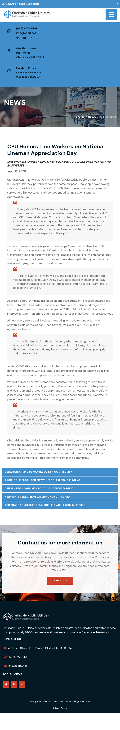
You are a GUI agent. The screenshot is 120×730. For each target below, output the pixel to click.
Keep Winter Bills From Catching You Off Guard (37, 496)
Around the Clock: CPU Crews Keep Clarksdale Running (42, 480)
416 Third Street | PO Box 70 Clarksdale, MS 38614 (40, 648)
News (92, 117)
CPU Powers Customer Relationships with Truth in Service (45, 505)
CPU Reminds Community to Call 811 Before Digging (39, 488)
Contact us (60, 580)
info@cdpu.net (26, 33)
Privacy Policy (60, 708)
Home (80, 117)
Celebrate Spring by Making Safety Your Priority (38, 471)
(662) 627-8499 (27, 28)
